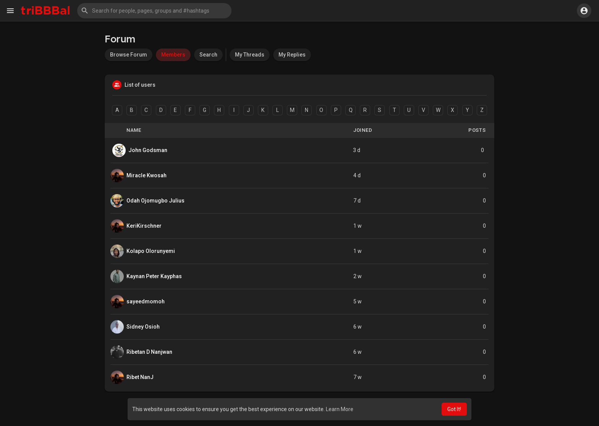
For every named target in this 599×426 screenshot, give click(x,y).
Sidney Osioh (143, 327)
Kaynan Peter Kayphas (154, 276)
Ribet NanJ (140, 377)
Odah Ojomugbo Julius (155, 201)
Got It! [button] (454, 409)
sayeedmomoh (145, 301)
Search (208, 55)
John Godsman (147, 150)
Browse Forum (128, 55)
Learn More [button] (339, 409)
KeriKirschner (144, 226)
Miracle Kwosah (146, 175)
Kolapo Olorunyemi (150, 251)
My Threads (249, 55)
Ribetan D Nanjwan (149, 352)
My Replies (292, 55)
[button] (154, 10)
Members (173, 55)
